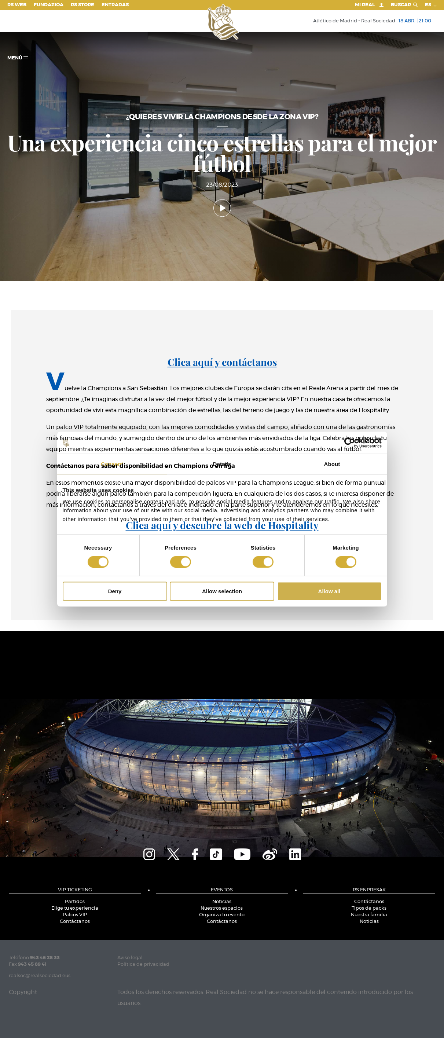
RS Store (82, 5)
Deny (115, 591)
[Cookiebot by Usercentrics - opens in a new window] (350, 442)
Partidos (75, 901)
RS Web (16, 5)
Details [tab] (222, 464)
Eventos (222, 890)
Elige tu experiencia (74, 908)
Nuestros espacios (222, 908)
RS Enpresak (369, 890)
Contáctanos (75, 921)
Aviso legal (130, 958)
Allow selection (222, 591)
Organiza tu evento (222, 915)
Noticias (221, 901)
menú (17, 58)
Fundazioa (48, 5)
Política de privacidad (143, 964)
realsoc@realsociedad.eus (39, 975)
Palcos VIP (75, 915)
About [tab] (332, 464)
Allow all (329, 591)
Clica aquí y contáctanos (222, 361)
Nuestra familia (369, 915)
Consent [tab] (112, 464)
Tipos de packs (369, 908)
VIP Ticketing (75, 890)
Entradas (115, 5)
